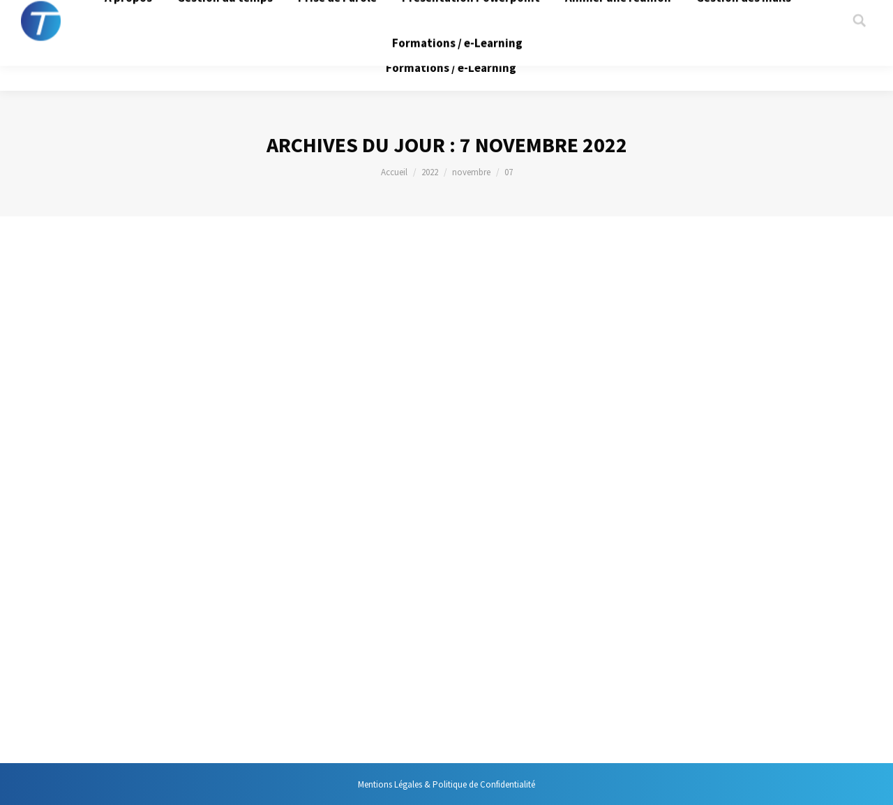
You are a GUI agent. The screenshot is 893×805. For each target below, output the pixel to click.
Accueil (394, 172)
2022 (429, 172)
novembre (471, 172)
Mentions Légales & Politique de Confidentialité (446, 784)
